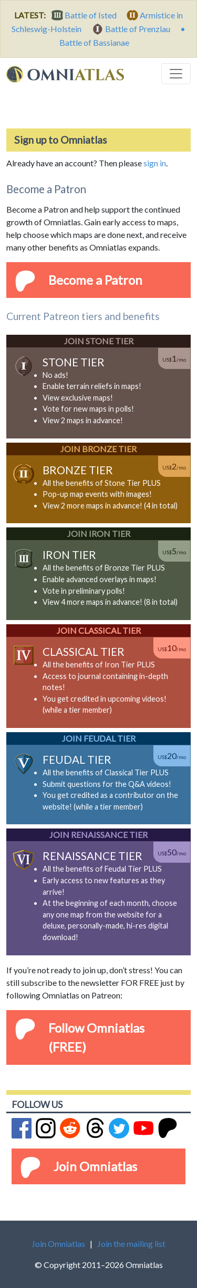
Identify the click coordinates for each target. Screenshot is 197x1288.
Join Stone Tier (98, 341)
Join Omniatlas (95, 1166)
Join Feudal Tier (99, 738)
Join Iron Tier (98, 533)
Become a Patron (95, 279)
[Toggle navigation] (176, 73)
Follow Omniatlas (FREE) (96, 1037)
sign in (154, 163)
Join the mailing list (131, 1244)
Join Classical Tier (99, 630)
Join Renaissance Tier (98, 835)
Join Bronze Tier (98, 449)
